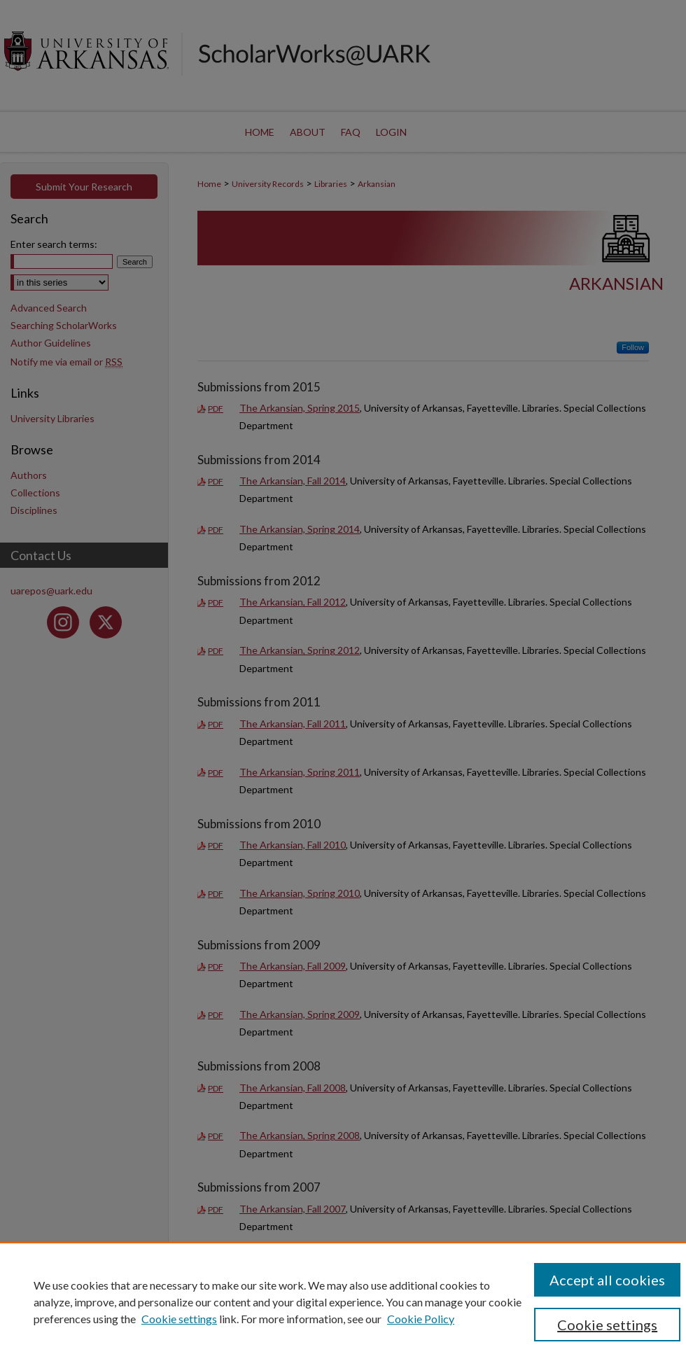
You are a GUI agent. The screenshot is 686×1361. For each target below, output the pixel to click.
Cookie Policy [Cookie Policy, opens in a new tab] (420, 1318)
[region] (343, 1301)
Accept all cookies (607, 1279)
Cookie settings (179, 1318)
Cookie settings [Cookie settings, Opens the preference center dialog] (607, 1324)
